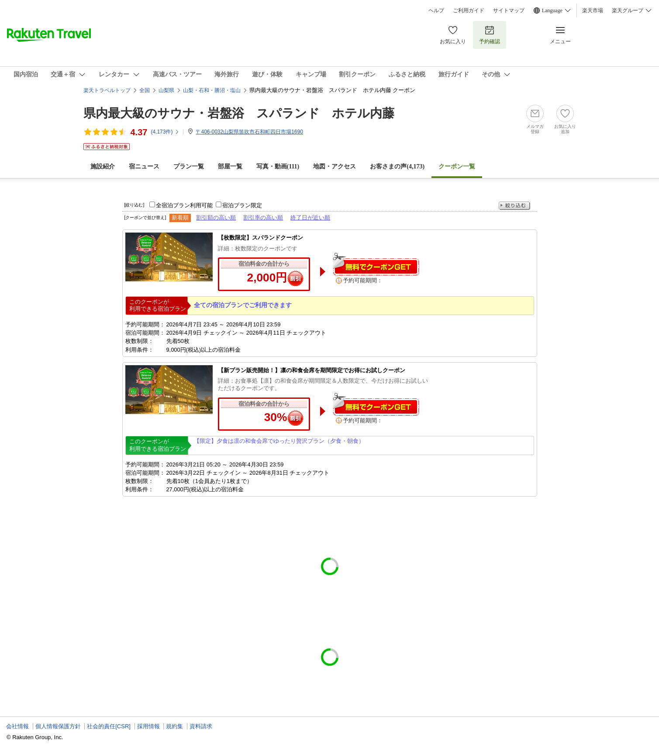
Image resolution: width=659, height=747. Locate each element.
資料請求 (201, 726)
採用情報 (148, 726)
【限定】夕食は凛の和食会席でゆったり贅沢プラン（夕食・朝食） (279, 441)
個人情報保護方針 (58, 726)
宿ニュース (144, 166)
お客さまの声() (397, 166)
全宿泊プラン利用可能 (184, 205)
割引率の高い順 (263, 217)
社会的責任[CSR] (109, 726)
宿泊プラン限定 (242, 205)
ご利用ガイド (468, 10)
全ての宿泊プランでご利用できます (243, 305)
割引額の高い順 (216, 217)
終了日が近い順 (310, 217)
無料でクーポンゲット (376, 264)
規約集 (174, 726)
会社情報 (17, 726)
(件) (165, 131)
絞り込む (514, 206)
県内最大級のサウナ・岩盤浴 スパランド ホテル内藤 (238, 113)
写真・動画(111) (278, 166)
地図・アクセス (334, 166)
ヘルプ (436, 10)
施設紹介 (102, 166)
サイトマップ (508, 10)
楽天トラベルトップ (107, 90)
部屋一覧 (230, 166)
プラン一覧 (188, 166)
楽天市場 (592, 10)
